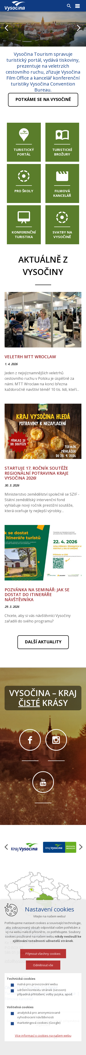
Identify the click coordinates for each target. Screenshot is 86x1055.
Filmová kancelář (62, 193)
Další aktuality (43, 641)
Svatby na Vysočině (62, 234)
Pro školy (23, 191)
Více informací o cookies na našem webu (43, 1044)
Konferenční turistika (24, 234)
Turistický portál (24, 151)
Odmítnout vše (43, 973)
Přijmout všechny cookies (43, 962)
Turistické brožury (62, 151)
